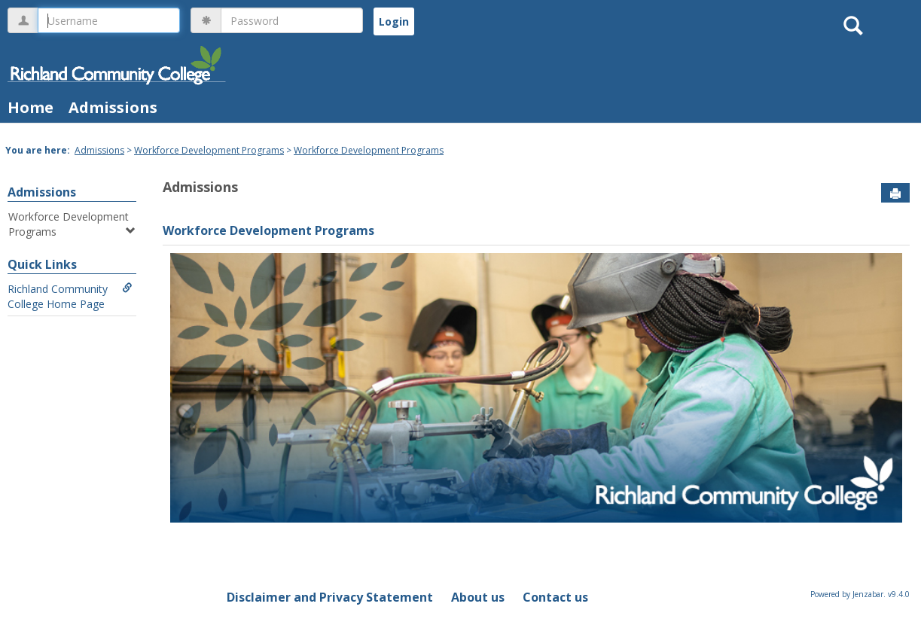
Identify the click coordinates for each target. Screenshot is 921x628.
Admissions (113, 107)
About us (478, 597)
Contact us (555, 597)
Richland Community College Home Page (70, 296)
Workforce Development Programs (209, 150)
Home (30, 107)
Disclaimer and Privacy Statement (330, 597)
